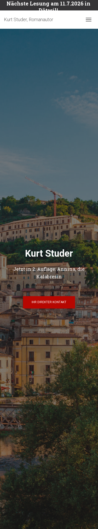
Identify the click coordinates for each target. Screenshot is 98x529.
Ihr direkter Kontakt (49, 302)
